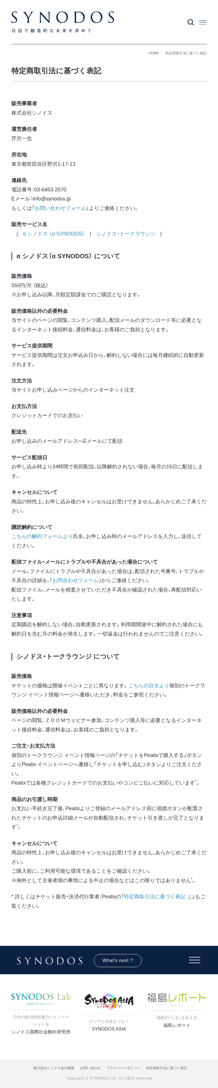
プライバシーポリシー (123, 1068)
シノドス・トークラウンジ (125, 234)
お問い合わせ (90, 1068)
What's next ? (118, 960)
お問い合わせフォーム (60, 208)
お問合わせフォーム (75, 580)
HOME (154, 53)
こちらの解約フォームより (42, 536)
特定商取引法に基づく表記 (186, 53)
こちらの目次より (148, 685)
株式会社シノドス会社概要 (53, 1068)
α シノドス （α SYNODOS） (54, 234)
